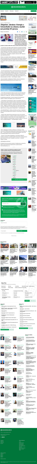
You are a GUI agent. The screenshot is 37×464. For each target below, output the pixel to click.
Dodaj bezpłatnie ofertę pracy (23, 328)
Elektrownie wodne (25, 286)
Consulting (17, 286)
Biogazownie (3, 286)
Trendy (20, 441)
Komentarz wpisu (19, 230)
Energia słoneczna (7, 22)
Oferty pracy (2, 442)
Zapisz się (23, 203)
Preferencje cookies (3, 458)
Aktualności (2, 22)
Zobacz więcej (33, 300)
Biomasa (9, 286)
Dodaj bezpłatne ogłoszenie (4, 329)
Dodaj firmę (27, 300)
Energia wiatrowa (31, 286)
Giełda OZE (2, 441)
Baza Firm (2, 443)
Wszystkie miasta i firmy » (19, 179)
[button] (29, 11)
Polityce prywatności (17, 228)
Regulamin (12, 226)
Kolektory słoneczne (18, 287)
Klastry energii (10, 287)
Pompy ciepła (24, 287)
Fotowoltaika (3, 287)
